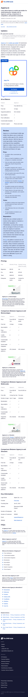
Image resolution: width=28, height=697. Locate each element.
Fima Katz (16, 500)
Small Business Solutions (12, 26)
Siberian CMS (7, 596)
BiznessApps (5, 298)
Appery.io (3, 43)
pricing (11, 577)
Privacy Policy (4, 683)
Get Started (14, 89)
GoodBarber (6, 599)
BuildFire (6, 603)
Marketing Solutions (5, 661)
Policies (3, 646)
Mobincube (22, 370)
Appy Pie (6, 80)
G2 (6, 239)
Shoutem (20, 180)
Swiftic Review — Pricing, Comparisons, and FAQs (14, 614)
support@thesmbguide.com (7, 650)
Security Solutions (5, 663)
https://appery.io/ (18, 520)
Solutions (3, 26)
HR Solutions (4, 657)
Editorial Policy (4, 685)
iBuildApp (7, 182)
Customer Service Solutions (7, 670)
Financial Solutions (5, 659)
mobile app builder (14, 43)
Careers (3, 644)
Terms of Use (4, 687)
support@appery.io (18, 517)
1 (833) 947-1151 (5, 648)
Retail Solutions (4, 665)
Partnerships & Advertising (7, 680)
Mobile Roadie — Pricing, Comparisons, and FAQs (14, 617)
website (14, 532)
